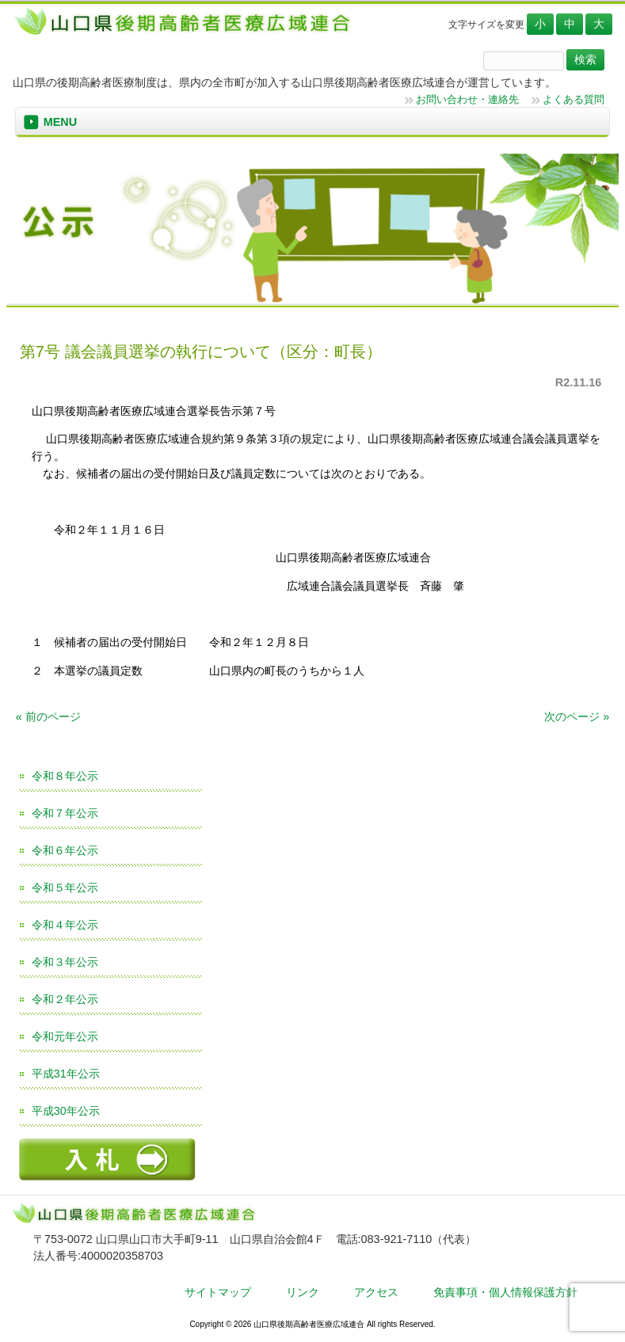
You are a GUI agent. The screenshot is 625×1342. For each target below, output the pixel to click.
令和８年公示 (65, 776)
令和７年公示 (65, 813)
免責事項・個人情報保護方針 (505, 1292)
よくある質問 (573, 99)
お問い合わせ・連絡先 (467, 99)
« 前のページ (48, 716)
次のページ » (576, 716)
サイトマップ (218, 1292)
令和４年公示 (65, 924)
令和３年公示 (65, 962)
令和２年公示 (65, 999)
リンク (302, 1292)
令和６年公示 (65, 850)
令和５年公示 (65, 887)
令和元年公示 (65, 1036)
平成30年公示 (66, 1110)
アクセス (376, 1292)
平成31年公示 (66, 1073)
